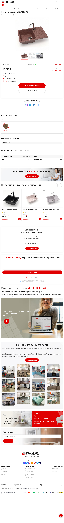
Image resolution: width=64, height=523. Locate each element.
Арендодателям (56, 470)
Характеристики (6, 151)
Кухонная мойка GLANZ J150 (51, 209)
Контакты (3, 474)
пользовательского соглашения (37, 280)
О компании (4, 468)
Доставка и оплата (29, 473)
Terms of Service (32, 489)
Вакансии (54, 471)
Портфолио (4, 471)
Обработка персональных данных (8, 492)
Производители (5, 470)
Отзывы (26, 151)
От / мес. (9, 73)
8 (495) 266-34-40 (32, 460)
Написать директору (30, 479)
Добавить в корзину (32, 86)
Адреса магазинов (32, 360)
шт (35, 64)
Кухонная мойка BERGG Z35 (9, 209)
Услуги (3, 473)
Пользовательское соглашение (7, 494)
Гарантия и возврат (30, 477)
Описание (18, 151)
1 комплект (37, 95)
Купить (59, 143)
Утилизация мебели (30, 468)
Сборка (26, 476)
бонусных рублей (11, 81)
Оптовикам (55, 468)
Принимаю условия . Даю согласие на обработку (33, 281)
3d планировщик (29, 471)
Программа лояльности (31, 470)
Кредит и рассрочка (30, 474)
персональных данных (39, 281)
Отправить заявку (32, 176)
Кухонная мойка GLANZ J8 (30, 209)
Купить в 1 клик (32, 91)
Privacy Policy (24, 489)
